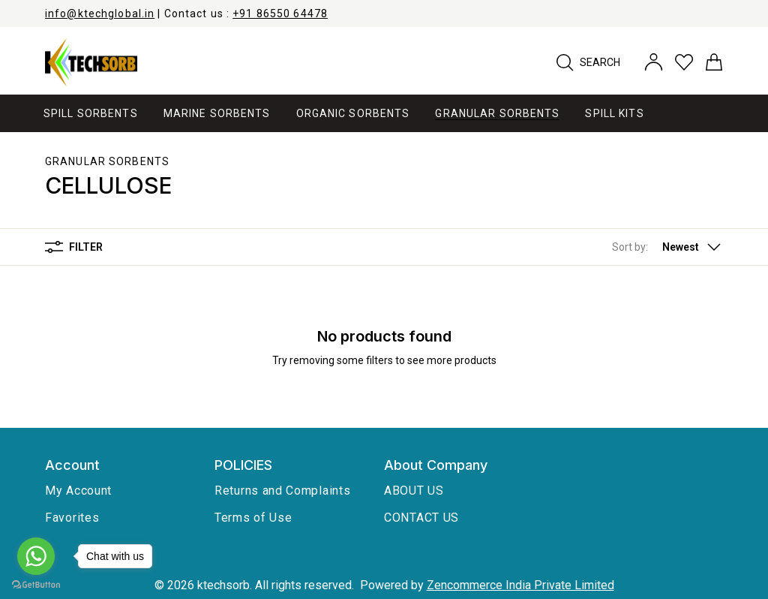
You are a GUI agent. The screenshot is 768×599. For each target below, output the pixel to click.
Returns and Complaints (282, 490)
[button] (667, 247)
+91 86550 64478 (280, 14)
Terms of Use (253, 517)
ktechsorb (223, 585)
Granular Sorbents (107, 161)
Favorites (72, 517)
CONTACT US (421, 517)
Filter (74, 247)
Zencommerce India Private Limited (520, 585)
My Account (78, 490)
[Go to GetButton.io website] (36, 584)
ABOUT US (414, 490)
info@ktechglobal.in (99, 14)
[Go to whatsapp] (36, 556)
